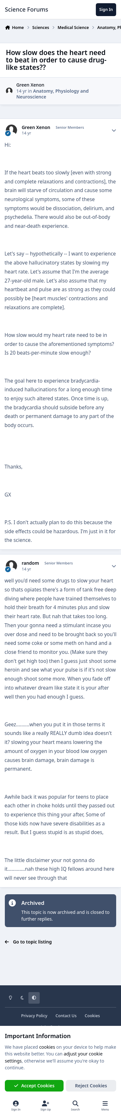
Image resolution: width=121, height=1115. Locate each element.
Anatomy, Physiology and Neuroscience (52, 94)
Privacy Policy (34, 1015)
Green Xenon (30, 85)
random (30, 563)
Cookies (92, 1015)
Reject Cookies (91, 1085)
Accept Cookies (34, 1085)
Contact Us (65, 1015)
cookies (47, 1047)
